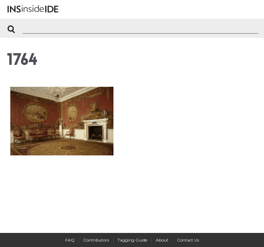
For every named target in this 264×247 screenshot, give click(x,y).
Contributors (96, 240)
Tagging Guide (132, 240)
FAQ (70, 240)
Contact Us (188, 240)
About (162, 240)
